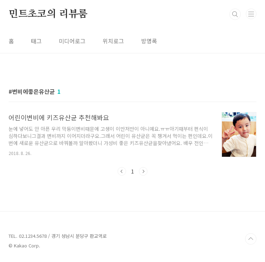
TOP (250, 239)
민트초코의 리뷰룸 (48, 14)
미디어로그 (72, 41)
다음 (143, 171)
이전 (122, 171)
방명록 (149, 41)
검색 (235, 14)
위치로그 (113, 41)
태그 (36, 41)
